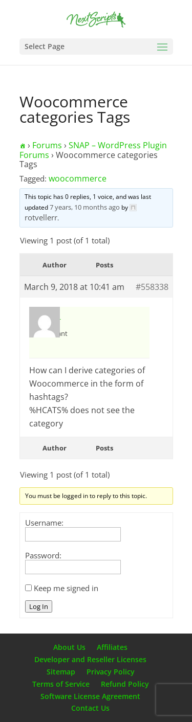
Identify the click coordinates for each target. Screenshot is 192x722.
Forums (47, 145)
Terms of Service (61, 684)
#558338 (152, 286)
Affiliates (112, 647)
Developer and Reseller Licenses (90, 659)
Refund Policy (125, 684)
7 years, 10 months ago (85, 207)
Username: (44, 522)
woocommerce (77, 178)
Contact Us (90, 708)
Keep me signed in (66, 588)
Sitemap (61, 671)
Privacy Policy (111, 671)
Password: (43, 555)
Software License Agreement (90, 696)
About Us (69, 647)
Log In (38, 606)
